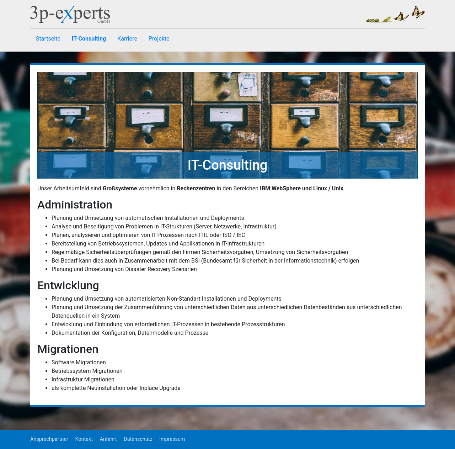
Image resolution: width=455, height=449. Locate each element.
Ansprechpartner (49, 439)
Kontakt (84, 439)
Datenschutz (138, 439)
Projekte (159, 38)
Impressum (172, 439)
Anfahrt (108, 439)
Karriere (127, 38)
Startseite (48, 38)
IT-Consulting (89, 38)
